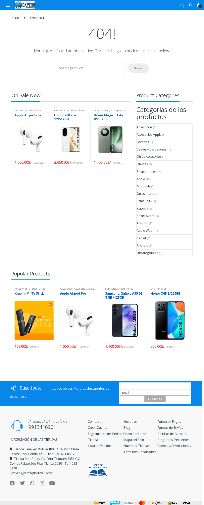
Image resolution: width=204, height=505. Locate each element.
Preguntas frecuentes (173, 440)
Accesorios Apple (149, 134)
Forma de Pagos (169, 421)
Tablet (141, 238)
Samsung (143, 201)
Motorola (144, 186)
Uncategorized (147, 253)
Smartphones (79, 110)
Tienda (93, 440)
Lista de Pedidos (100, 446)
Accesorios (21, 110)
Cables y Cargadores (152, 149)
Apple (141, 179)
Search (182, 5)
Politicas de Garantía (172, 434)
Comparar (95, 421)
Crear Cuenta (97, 427)
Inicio (15, 18)
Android (142, 223)
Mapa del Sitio (133, 440)
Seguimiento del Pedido (105, 434)
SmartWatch (146, 216)
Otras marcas (62, 110)
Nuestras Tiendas (136, 446)
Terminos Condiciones (139, 452)
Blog (126, 427)
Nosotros (130, 421)
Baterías (143, 142)
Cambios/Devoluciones (174, 446)
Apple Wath (145, 230)
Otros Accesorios (149, 156)
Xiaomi (141, 208)
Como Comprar (134, 434)
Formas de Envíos (170, 427)
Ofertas (142, 164)
